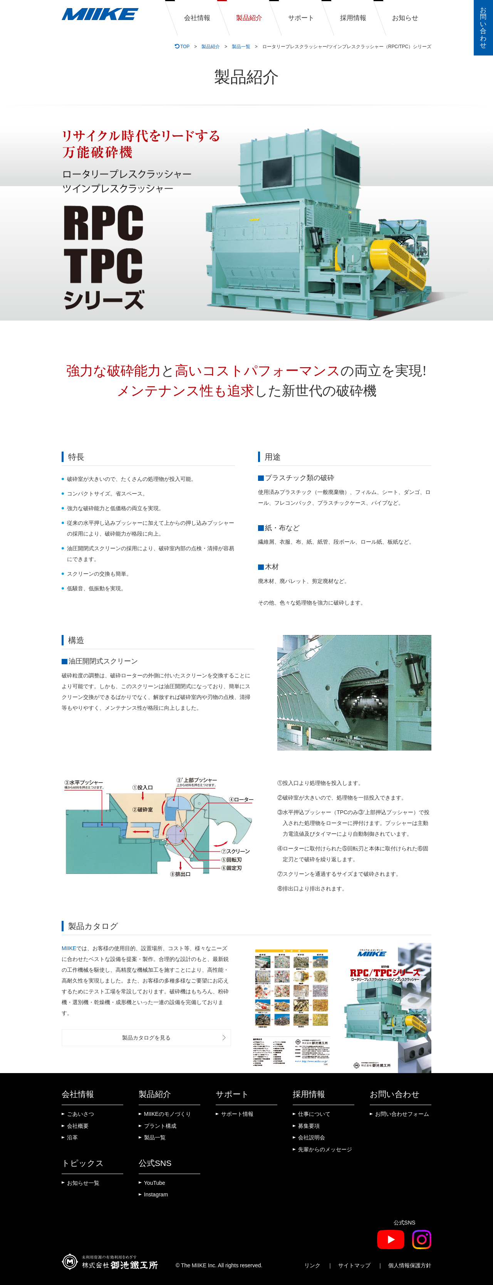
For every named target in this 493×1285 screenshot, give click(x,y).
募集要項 (309, 1126)
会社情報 (197, 18)
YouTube (154, 1183)
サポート (301, 18)
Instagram (156, 1194)
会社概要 (78, 1126)
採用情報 (353, 18)
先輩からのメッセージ (325, 1149)
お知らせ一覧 (83, 1183)
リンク (312, 1265)
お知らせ (405, 18)
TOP (184, 46)
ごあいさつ (80, 1114)
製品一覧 (241, 46)
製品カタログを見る (146, 1038)
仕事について (314, 1114)
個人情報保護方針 (409, 1265)
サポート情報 (237, 1114)
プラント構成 (160, 1126)
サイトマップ (354, 1265)
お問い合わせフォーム (402, 1114)
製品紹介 (249, 18)
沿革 (72, 1137)
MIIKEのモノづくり (167, 1114)
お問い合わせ (483, 27)
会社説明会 (311, 1137)
